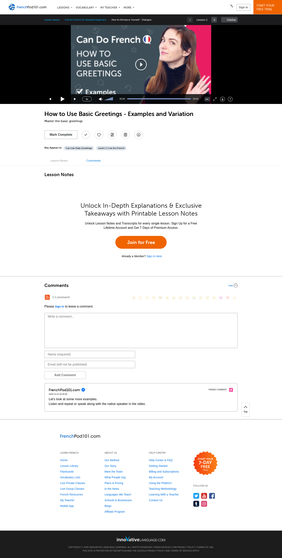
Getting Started (158, 465)
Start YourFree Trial (268, 7)
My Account (156, 477)
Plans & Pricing (114, 483)
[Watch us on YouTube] (204, 496)
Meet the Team (114, 471)
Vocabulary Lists (70, 477)
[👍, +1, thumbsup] (234, 298)
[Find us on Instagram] (204, 504)
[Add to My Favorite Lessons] (99, 134)
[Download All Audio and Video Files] (138, 134)
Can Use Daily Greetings (79, 148)
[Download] (222, 99)
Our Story (110, 465)
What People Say (115, 477)
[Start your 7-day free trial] (205, 463)
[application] (141, 64)
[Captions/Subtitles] (207, 99)
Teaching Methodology (162, 488)
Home (63, 460)
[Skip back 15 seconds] (50, 99)
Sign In (243, 7)
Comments (93, 160)
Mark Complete (61, 134)
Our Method (112, 460)
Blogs (108, 506)
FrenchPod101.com (165, 547)
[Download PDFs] (125, 134)
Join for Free (141, 242)
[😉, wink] (187, 298)
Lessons (63, 7)
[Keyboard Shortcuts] (230, 99)
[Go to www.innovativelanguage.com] (141, 538)
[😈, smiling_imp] (221, 298)
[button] (230, 7)
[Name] (89, 354)
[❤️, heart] (227, 298)
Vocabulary (85, 7)
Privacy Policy (186, 547)
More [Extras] (127, 7)
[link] (214, 19)
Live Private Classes (72, 483)
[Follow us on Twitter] (196, 496)
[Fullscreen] (214, 99)
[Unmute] (100, 99)
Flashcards (67, 471)
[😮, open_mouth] (214, 298)
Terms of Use (205, 547)
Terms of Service (181, 551)
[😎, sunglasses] (160, 298)
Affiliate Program (115, 511)
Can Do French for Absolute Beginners (85, 19)
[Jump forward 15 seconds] (75, 99)
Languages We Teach (118, 494)
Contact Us (155, 500)
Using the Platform (160, 483)
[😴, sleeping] (207, 298)
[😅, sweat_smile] (180, 298)
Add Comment (65, 375)
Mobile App (67, 506)
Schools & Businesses (118, 500)
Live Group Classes (72, 488)
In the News (112, 488)
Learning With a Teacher (164, 494)
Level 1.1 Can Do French (111, 148)
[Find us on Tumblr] (196, 504)
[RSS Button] (47, 297)
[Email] (89, 364)
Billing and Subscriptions (164, 471)
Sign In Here (154, 256)
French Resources (71, 494)
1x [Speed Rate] (87, 99)
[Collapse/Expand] (141, 285)
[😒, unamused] (153, 298)
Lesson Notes (59, 160)
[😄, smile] (133, 298)
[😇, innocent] (200, 298)
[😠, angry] (167, 298)
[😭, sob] (194, 298)
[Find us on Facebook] (212, 496)
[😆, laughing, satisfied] (174, 298)
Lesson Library (52, 19)
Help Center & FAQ (161, 460)
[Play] (62, 99)
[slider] (109, 99)
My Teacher (108, 7)
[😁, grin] (147, 298)
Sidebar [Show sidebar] (231, 19)
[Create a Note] (112, 134)
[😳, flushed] (140, 298)
